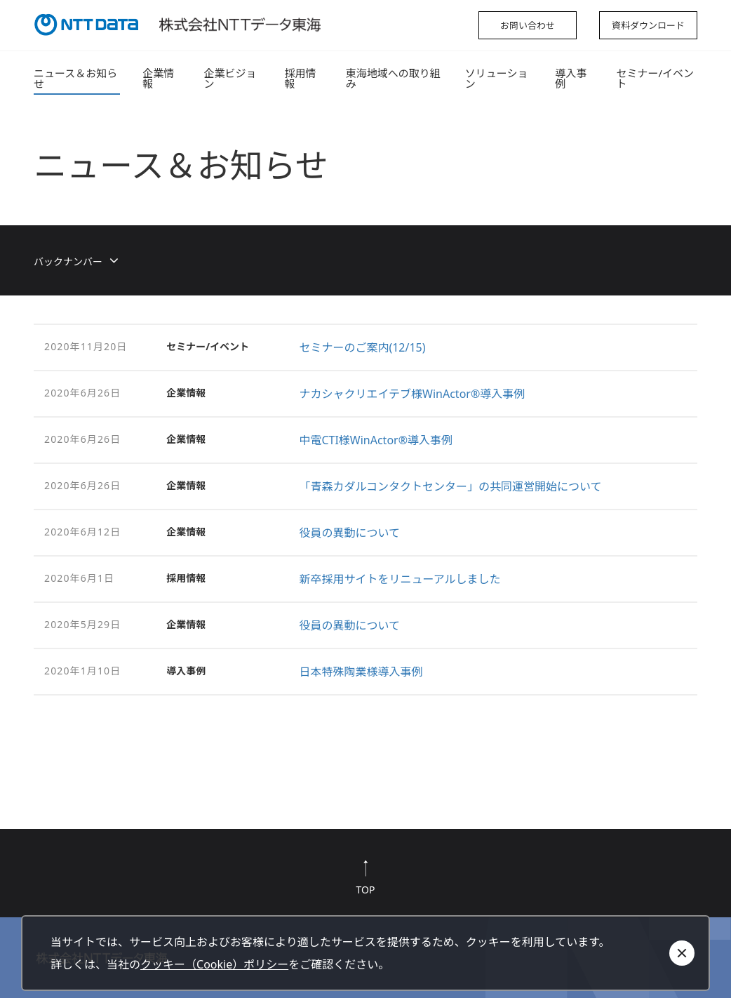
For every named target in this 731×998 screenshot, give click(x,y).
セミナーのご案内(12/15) (362, 347)
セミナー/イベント (655, 78)
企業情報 (158, 78)
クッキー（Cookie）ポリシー (214, 964)
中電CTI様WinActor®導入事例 (375, 440)
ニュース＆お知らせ (75, 78)
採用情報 (300, 78)
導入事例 (570, 78)
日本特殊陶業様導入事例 (360, 671)
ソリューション (496, 78)
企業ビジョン (230, 78)
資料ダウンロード (648, 25)
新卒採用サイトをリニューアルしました (399, 579)
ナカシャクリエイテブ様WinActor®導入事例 (412, 393)
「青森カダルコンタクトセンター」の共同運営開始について (450, 486)
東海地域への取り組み (393, 78)
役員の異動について (349, 532)
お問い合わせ (527, 25)
